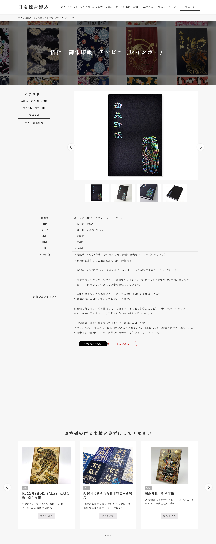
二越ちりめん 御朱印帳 (34, 100)
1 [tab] (105, 535)
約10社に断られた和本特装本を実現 (107, 495)
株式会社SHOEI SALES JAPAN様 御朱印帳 (45, 495)
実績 (25, 487)
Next (200, 147)
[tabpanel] (46, 485)
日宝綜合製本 (33, 7)
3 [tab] (110, 535)
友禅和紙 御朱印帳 (34, 108)
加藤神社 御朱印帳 (159, 493)
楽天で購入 (122, 343)
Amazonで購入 (93, 343)
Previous (71, 147)
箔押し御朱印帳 (34, 122)
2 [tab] (108, 535)
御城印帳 (34, 115)
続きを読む (47, 516)
